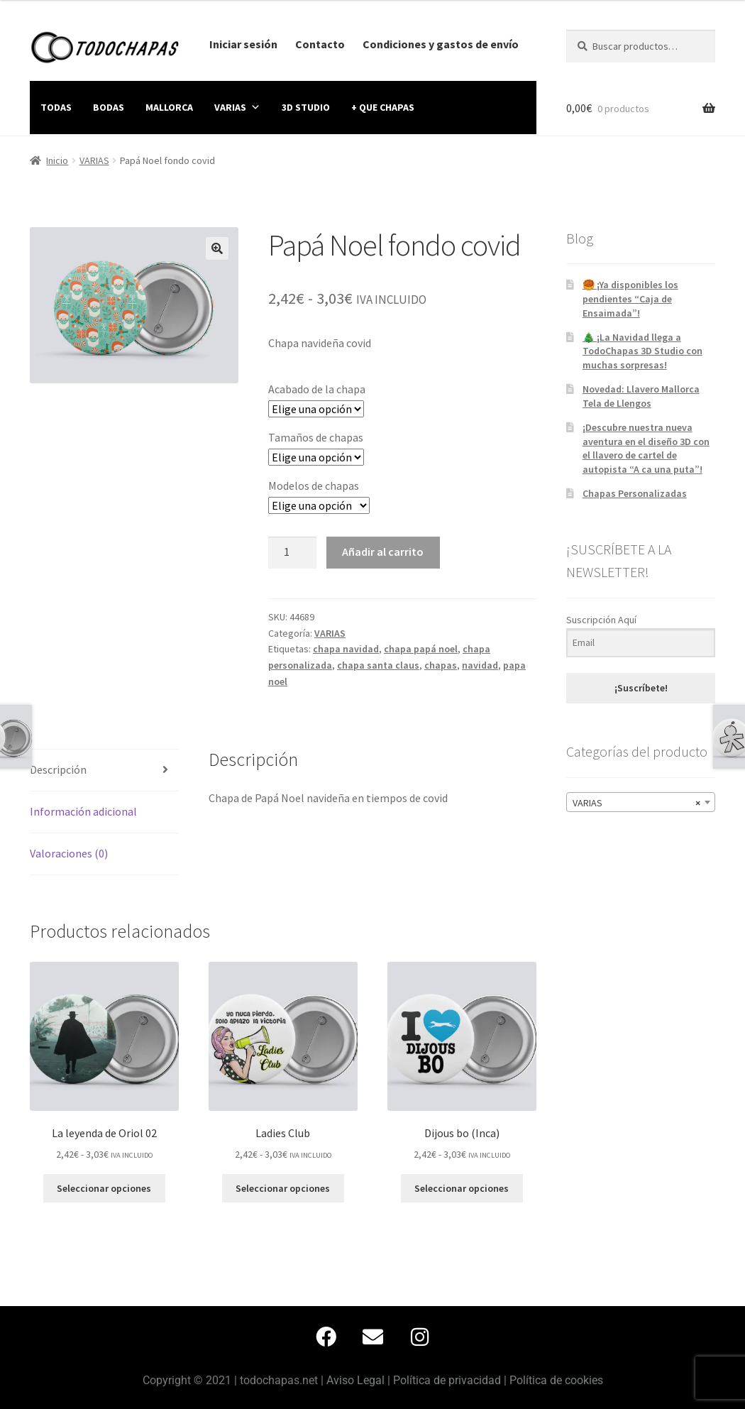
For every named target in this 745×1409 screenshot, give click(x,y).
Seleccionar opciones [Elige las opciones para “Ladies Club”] (283, 1188)
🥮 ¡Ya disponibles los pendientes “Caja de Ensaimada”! (630, 298)
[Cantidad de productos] (292, 553)
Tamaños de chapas (315, 437)
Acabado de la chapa (316, 389)
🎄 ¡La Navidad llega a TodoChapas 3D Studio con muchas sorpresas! (642, 351)
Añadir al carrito (383, 551)
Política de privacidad (447, 1380)
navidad (480, 665)
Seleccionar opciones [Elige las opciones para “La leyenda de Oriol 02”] (104, 1188)
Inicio (57, 160)
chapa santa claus (378, 665)
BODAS (108, 107)
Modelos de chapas (313, 485)
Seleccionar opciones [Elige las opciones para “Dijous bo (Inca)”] (461, 1188)
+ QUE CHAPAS (382, 107)
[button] (217, 248)
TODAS (56, 107)
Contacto (320, 44)
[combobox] (640, 802)
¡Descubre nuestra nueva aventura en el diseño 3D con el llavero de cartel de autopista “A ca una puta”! (646, 448)
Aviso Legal (355, 1380)
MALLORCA (169, 107)
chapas (440, 665)
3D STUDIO (306, 107)
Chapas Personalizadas (635, 493)
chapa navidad (346, 648)
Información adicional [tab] (83, 811)
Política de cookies (556, 1380)
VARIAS (237, 107)
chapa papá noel (421, 648)
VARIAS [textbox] (636, 803)
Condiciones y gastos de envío (441, 44)
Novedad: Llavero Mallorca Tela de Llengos (641, 396)
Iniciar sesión (243, 44)
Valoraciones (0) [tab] (69, 853)
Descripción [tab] (58, 769)
